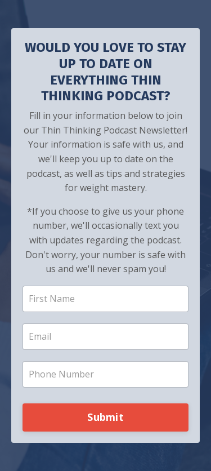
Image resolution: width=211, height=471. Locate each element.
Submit (105, 417)
